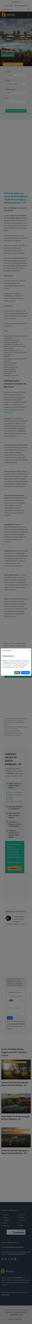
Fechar (17, 672)
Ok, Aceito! (25, 672)
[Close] (29, 650)
